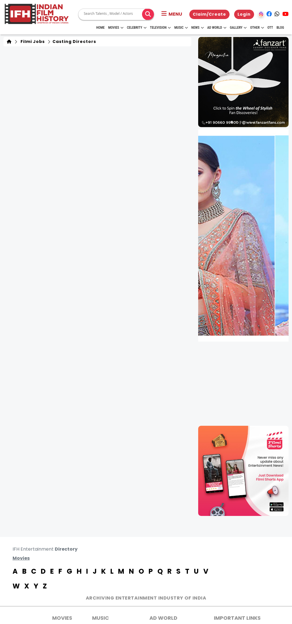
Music (181, 27)
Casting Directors (73, 41)
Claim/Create (209, 14)
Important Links (237, 617)
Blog (280, 28)
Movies (115, 27)
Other (257, 27)
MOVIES (62, 617)
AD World (163, 617)
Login (244, 14)
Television (160, 27)
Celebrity (137, 27)
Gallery (238, 27)
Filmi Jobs (31, 41)
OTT (270, 28)
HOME (100, 28)
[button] (172, 14)
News (197, 27)
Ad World (216, 27)
